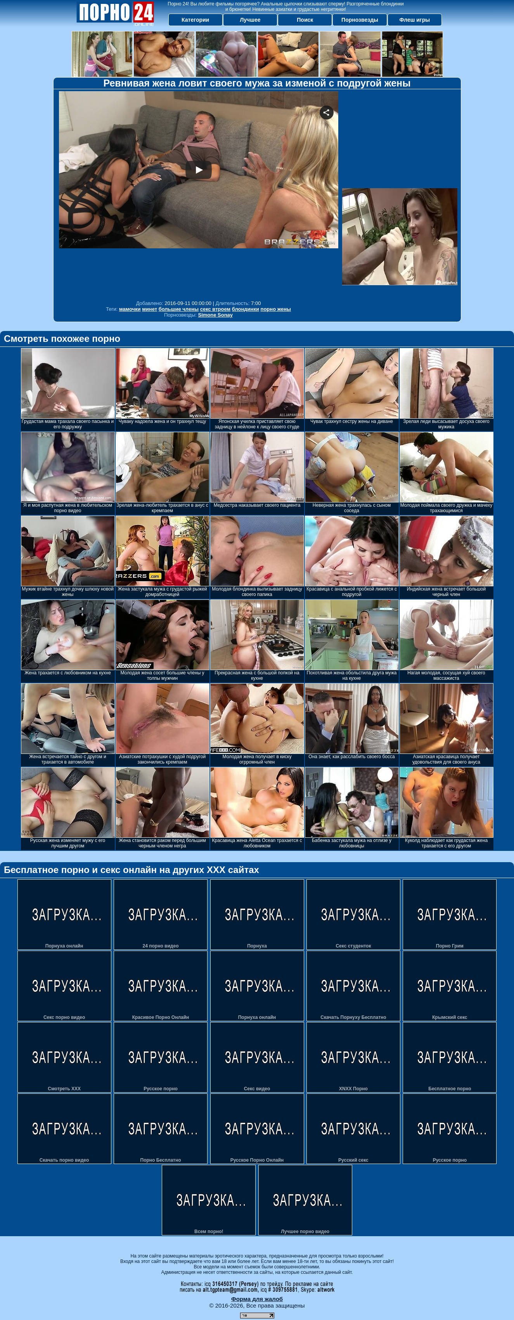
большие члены (179, 309)
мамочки (130, 309)
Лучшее (250, 20)
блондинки (245, 309)
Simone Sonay (215, 315)
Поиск (305, 20)
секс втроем (215, 309)
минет (149, 309)
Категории (195, 20)
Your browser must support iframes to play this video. (198, 193)
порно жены (276, 309)
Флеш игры (415, 20)
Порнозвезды (359, 20)
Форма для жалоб (257, 1299)
